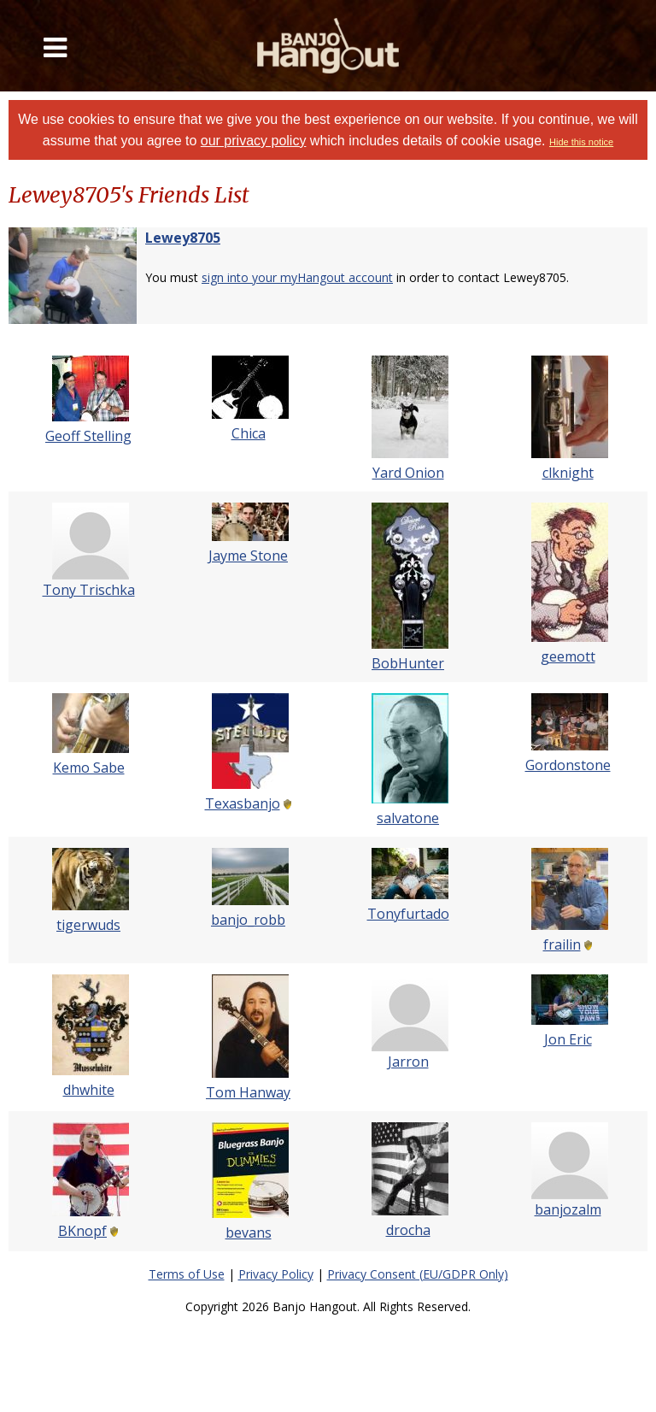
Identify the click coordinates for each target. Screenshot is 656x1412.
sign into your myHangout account (297, 277)
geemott (568, 656)
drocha (408, 1230)
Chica (248, 433)
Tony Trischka (89, 589)
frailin (562, 944)
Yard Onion (408, 472)
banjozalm (568, 1209)
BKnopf (82, 1230)
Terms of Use (187, 1274)
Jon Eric (568, 1039)
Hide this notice (581, 142)
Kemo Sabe (89, 767)
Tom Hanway (248, 1092)
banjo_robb (248, 919)
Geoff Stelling (88, 436)
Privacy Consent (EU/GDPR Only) (417, 1274)
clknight (568, 472)
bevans (249, 1232)
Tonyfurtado (408, 913)
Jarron (408, 1061)
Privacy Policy (275, 1274)
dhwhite (88, 1089)
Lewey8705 (182, 237)
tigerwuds (88, 924)
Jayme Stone (248, 555)
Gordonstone (568, 765)
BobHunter (408, 663)
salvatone (408, 818)
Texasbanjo (242, 803)
